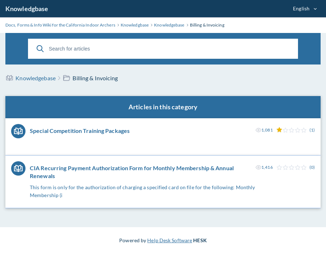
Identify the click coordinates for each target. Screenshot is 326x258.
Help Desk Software (169, 240)
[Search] (40, 48)
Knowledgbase (26, 9)
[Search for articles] (163, 49)
